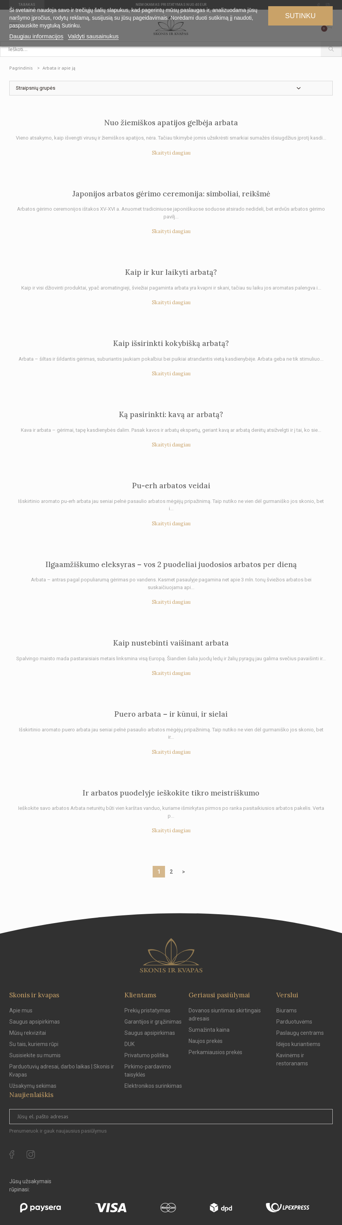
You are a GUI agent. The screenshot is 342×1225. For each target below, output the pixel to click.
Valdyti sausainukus (93, 36)
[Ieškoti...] (160, 49)
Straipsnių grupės (35, 88)
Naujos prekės (206, 1041)
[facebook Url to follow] (11, 1154)
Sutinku (300, 16)
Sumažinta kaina (209, 1030)
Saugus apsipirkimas (34, 1022)
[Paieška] (331, 49)
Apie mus (20, 1010)
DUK (129, 1044)
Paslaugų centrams (300, 1033)
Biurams (286, 1010)
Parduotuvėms (294, 1022)
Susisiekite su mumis (35, 1055)
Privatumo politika (146, 1055)
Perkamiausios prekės (215, 1052)
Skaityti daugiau (171, 153)
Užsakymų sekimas (32, 1086)
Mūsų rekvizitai (27, 1033)
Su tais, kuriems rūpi (33, 1044)
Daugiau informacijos (36, 36)
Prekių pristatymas (147, 1010)
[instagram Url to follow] (30, 1154)
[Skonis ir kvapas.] (171, 955)
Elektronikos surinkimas (153, 1086)
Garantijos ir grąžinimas (153, 1022)
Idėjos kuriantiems (298, 1044)
